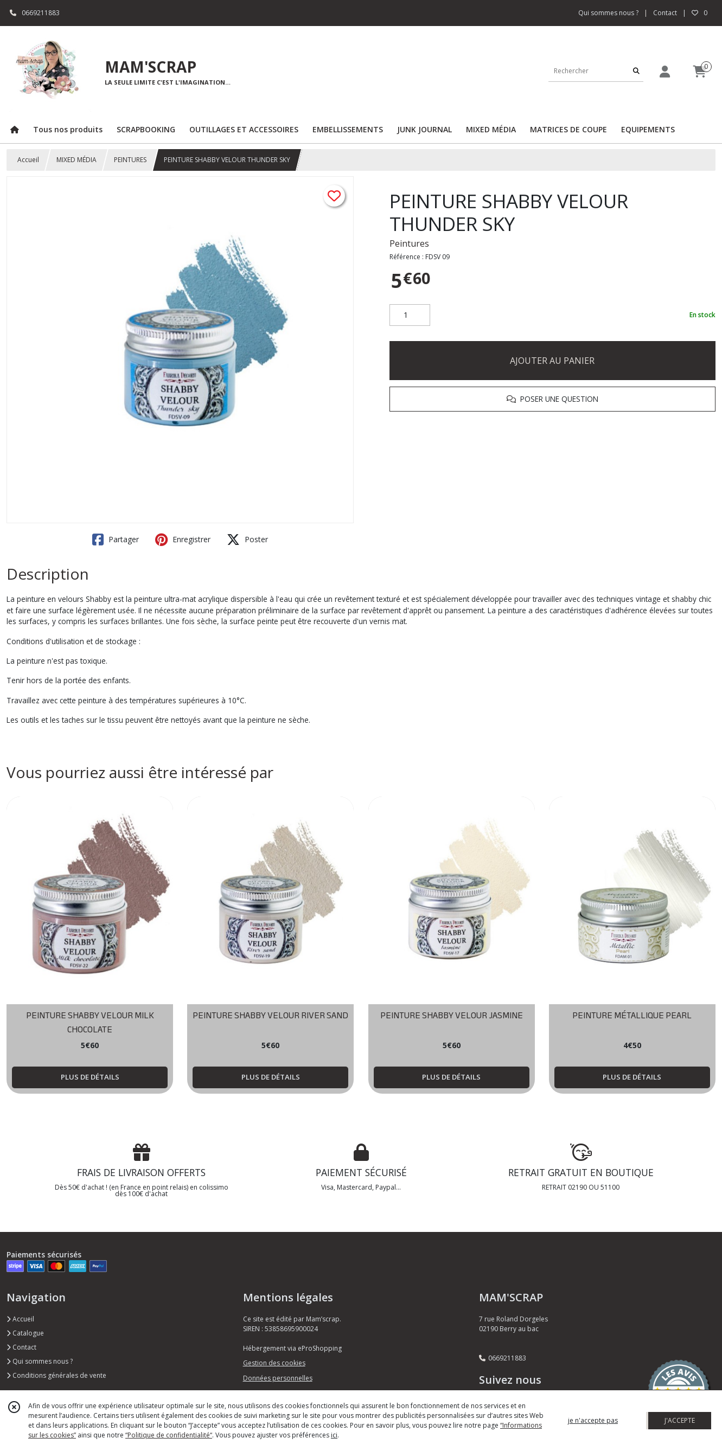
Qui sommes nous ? (40, 1361)
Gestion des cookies (274, 1362)
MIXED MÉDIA (76, 159)
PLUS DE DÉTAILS (90, 1077)
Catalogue (25, 1333)
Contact (665, 12)
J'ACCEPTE (680, 1420)
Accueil (28, 159)
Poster (247, 539)
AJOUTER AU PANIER (552, 361)
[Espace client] (665, 71)
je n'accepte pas (593, 1420)
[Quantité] (409, 315)
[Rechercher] (636, 70)
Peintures (409, 243)
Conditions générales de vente (56, 1375)
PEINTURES (130, 159)
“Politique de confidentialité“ (168, 1435)
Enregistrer (182, 539)
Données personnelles (277, 1378)
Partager (115, 539)
